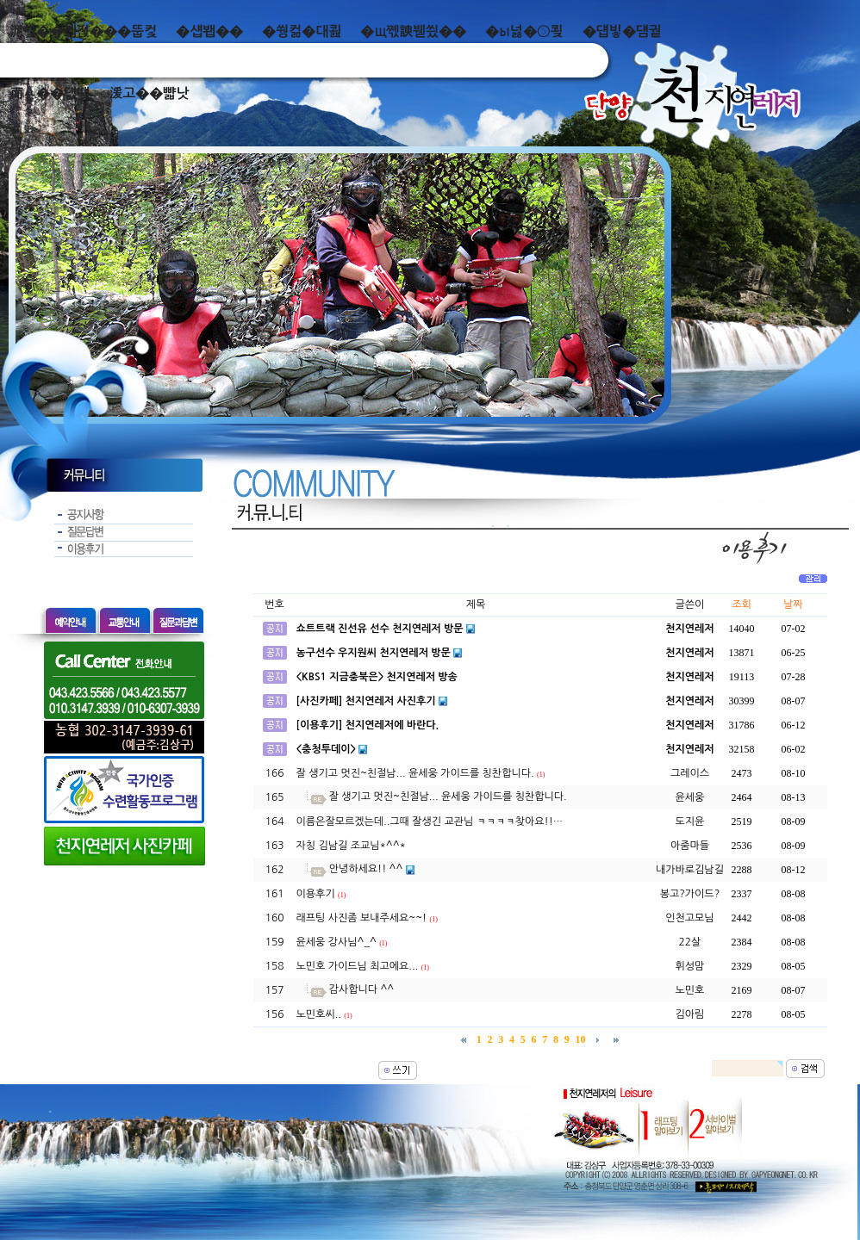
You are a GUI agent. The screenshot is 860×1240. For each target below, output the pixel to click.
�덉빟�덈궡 (622, 31)
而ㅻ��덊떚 (49, 93)
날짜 (793, 604)
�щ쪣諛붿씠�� (413, 31)
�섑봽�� (209, 31)
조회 (741, 604)
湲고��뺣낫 (149, 93)
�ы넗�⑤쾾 (524, 31)
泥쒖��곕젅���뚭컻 (83, 31)
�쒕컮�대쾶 (301, 31)
